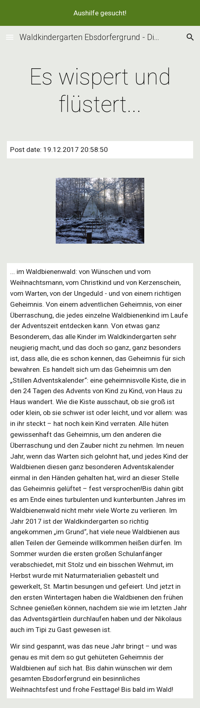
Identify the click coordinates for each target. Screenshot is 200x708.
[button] (9, 37)
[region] (100, 13)
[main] (100, 91)
